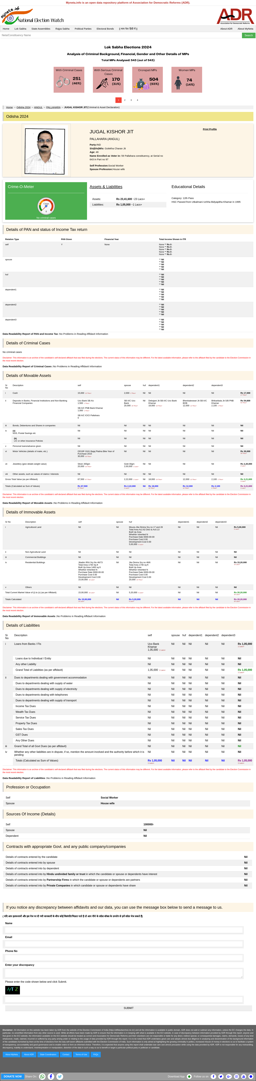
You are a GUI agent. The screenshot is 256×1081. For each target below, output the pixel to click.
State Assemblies (41, 28)
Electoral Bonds (105, 28)
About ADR (226, 28)
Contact (66, 1054)
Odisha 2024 (23, 107)
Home (6, 28)
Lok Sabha (20, 28)
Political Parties (83, 28)
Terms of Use (81, 1054)
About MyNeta (245, 28)
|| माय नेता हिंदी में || (128, 28)
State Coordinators (48, 1054)
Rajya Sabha (63, 28)
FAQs (95, 1054)
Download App (176, 1076)
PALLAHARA (53, 107)
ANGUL (38, 107)
